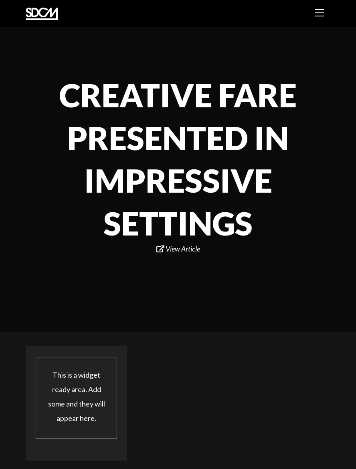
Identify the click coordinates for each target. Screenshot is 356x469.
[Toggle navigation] (319, 12)
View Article (178, 248)
